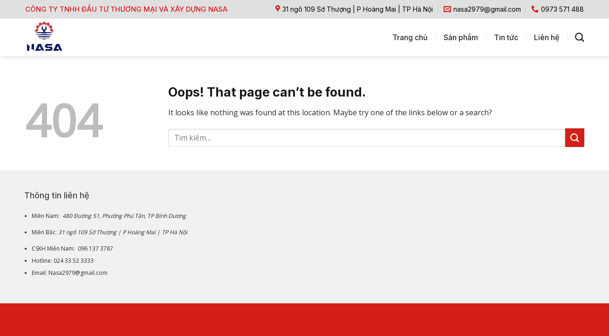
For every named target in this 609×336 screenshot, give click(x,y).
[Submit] (574, 137)
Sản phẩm (461, 37)
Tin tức (506, 37)
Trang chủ (410, 37)
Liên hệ (546, 37)
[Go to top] (565, 267)
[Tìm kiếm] (579, 37)
